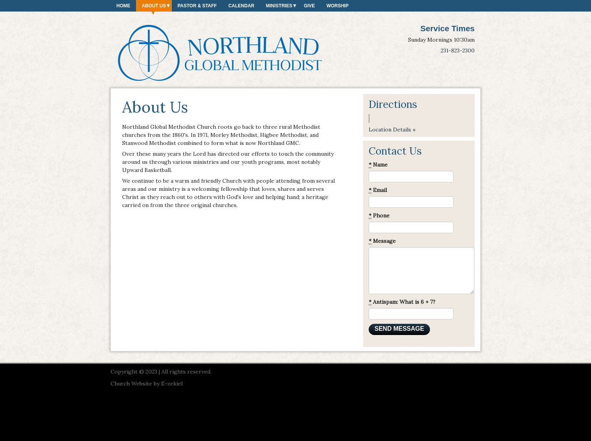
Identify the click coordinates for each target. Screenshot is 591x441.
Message (382, 241)
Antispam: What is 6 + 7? (402, 302)
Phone (379, 215)
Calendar (241, 5)
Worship (337, 5)
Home (123, 5)
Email (378, 190)
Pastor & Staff (197, 5)
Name (378, 164)
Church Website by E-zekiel (147, 383)
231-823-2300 (458, 50)
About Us (154, 5)
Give (309, 5)
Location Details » (392, 129)
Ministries (279, 5)
